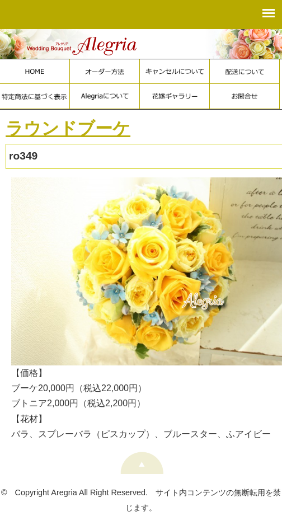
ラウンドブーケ (68, 128)
